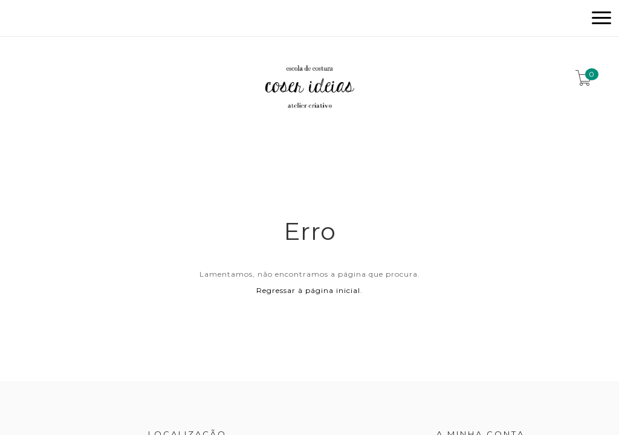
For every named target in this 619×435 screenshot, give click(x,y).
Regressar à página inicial (308, 290)
